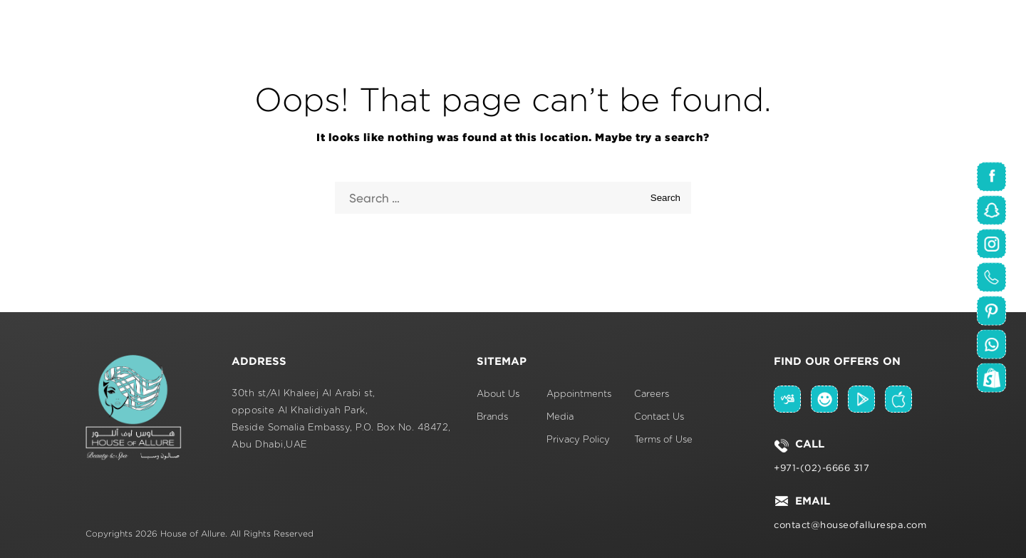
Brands (492, 417)
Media (560, 417)
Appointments (578, 394)
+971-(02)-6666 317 (821, 468)
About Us (498, 394)
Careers (651, 394)
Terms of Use (663, 440)
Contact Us (659, 417)
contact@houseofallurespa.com (850, 525)
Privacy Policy (578, 440)
